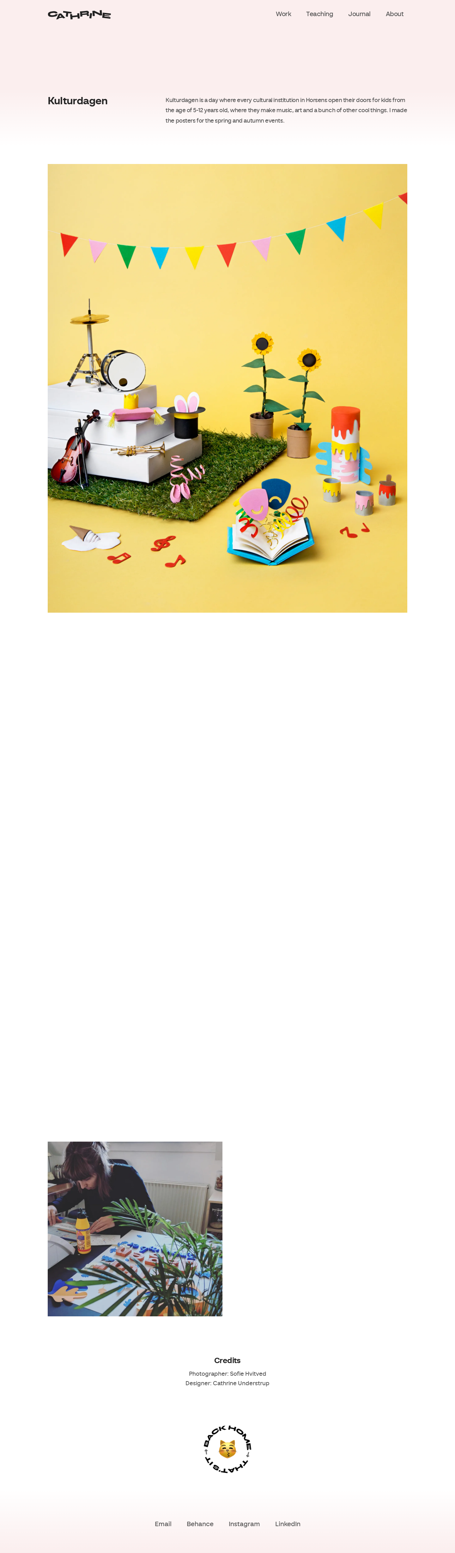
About (395, 14)
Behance (200, 1524)
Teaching (319, 14)
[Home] (79, 15)
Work (283, 14)
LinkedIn (287, 1524)
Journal (359, 14)
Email (163, 1524)
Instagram (244, 1524)
